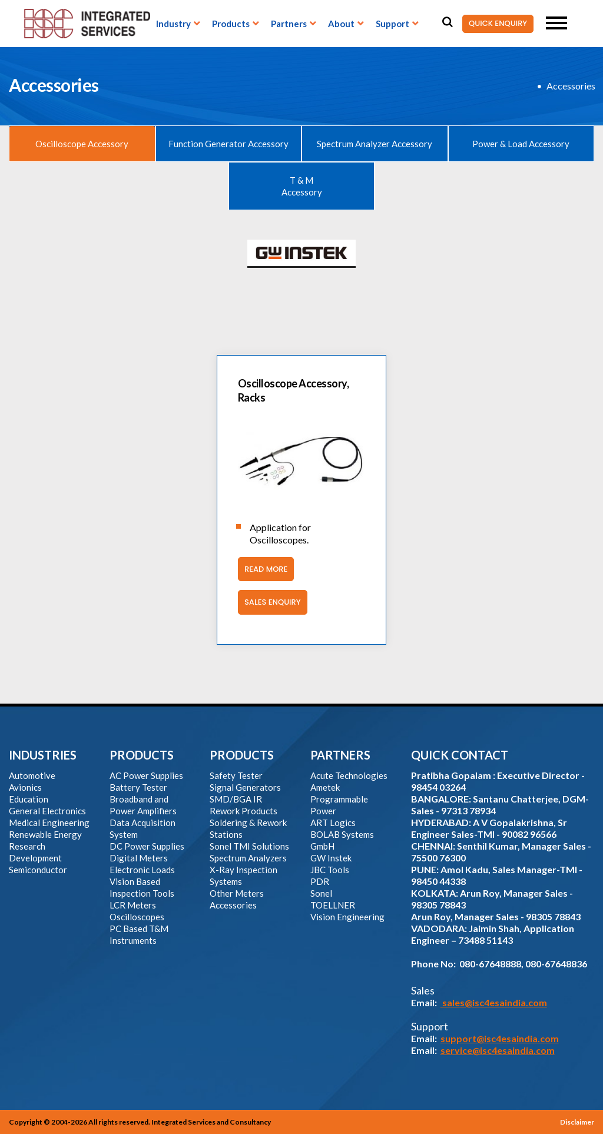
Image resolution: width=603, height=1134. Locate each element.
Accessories (570, 85)
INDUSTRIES (43, 755)
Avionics (25, 787)
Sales (423, 990)
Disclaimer (577, 1122)
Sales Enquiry (269, 602)
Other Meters (237, 893)
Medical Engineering (49, 822)
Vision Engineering (347, 916)
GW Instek (331, 858)
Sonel (321, 893)
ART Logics (333, 822)
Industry (173, 23)
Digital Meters (139, 858)
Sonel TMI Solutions (249, 846)
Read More (262, 569)
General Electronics (47, 810)
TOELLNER (332, 905)
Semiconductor (38, 869)
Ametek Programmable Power (339, 799)
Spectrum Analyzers (248, 858)
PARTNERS (340, 755)
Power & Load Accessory (520, 143)
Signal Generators (245, 787)
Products (231, 23)
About (341, 23)
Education (28, 799)
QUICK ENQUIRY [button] (494, 23)
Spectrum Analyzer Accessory (374, 143)
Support (392, 23)
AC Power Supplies (146, 775)
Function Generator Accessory (228, 143)
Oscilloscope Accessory (81, 143)
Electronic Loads (142, 869)
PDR (319, 881)
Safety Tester (236, 775)
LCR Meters (133, 905)
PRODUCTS (142, 755)
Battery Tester (138, 787)
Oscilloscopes (137, 916)
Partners (289, 23)
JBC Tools (329, 869)
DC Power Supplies (147, 846)
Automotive (32, 775)
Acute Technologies (348, 775)
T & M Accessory (301, 186)
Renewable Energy (45, 834)
